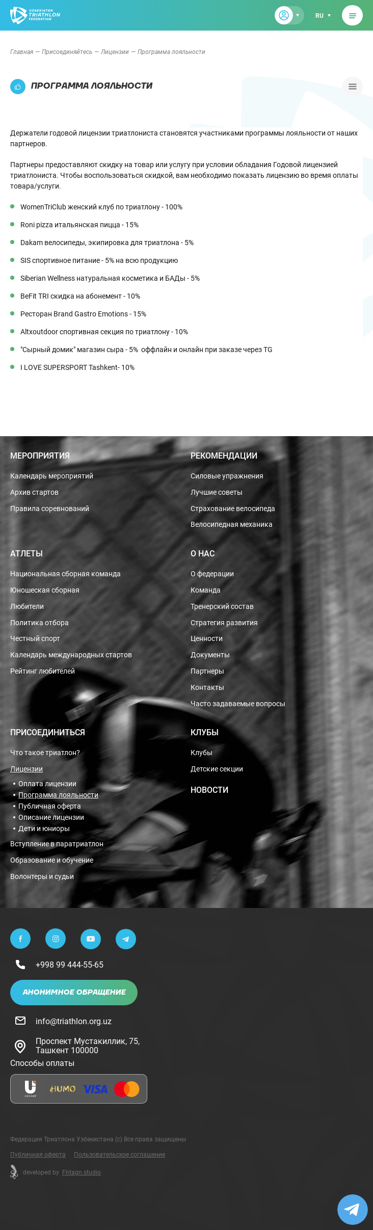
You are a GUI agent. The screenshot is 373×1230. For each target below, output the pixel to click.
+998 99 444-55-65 (69, 964)
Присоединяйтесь (67, 51)
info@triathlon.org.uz (74, 1020)
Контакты (207, 687)
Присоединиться (47, 732)
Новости (209, 790)
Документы (210, 655)
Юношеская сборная (44, 590)
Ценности (207, 638)
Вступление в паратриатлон (56, 844)
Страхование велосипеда (233, 508)
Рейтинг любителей (42, 671)
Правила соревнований (49, 508)
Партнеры (207, 671)
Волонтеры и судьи (42, 876)
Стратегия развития (224, 623)
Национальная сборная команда (65, 574)
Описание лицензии (51, 817)
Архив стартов (34, 492)
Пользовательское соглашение (119, 1154)
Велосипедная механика (232, 524)
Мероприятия (40, 455)
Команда (206, 590)
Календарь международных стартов (71, 655)
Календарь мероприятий (51, 476)
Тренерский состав (222, 606)
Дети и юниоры (44, 828)
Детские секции (217, 769)
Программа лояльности (58, 794)
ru (319, 15)
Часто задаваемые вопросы (238, 704)
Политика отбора (39, 623)
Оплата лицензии (47, 783)
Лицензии (115, 51)
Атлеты (26, 553)
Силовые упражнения (227, 476)
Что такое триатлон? (45, 752)
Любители (27, 606)
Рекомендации (224, 455)
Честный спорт (35, 638)
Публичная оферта (49, 806)
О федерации (212, 574)
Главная (21, 51)
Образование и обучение (51, 860)
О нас (203, 553)
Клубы (205, 732)
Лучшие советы (217, 492)
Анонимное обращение (73, 992)
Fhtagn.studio (81, 1172)
